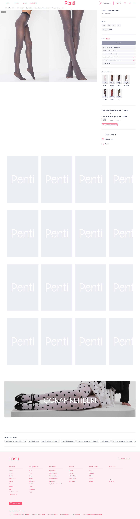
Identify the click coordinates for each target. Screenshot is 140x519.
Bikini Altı (31, 483)
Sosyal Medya (93, 466)
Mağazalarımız (52, 470)
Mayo (30, 473)
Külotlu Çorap (29, 7)
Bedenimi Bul (107, 30)
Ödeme (71, 470)
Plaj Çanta (31, 492)
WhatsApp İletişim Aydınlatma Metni (92, 514)
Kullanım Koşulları (65, 514)
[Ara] (101, 3)
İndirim (34, 3)
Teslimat (71, 473)
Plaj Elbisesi (32, 489)
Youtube (91, 478)
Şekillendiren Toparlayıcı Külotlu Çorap (15, 441)
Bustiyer (11, 481)
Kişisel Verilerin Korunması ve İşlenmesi (19, 514)
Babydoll (11, 486)
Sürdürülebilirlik (53, 473)
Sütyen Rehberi (13, 494)
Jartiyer (11, 473)
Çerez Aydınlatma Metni (38, 514)
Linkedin (91, 481)
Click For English (125, 458)
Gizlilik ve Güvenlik (52, 514)
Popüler (12, 466)
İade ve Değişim (73, 475)
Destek (71, 466)
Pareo (30, 475)
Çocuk (25, 3)
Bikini (30, 470)
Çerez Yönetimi (76, 514)
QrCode (113, 473)
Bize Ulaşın (72, 481)
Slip (10, 489)
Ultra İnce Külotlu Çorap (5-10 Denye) (122, 441)
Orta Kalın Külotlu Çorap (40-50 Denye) (87, 441)
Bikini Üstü (31, 481)
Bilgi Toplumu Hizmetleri (55, 483)
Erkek (16, 3)
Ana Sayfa (7, 7)
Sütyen (10, 470)
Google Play (112, 481)
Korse (10, 483)
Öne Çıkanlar (33, 466)
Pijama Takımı (12, 478)
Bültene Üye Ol (17, 503)
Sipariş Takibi (72, 478)
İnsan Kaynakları (53, 478)
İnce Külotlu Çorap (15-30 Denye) (50, 441)
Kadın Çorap (20, 7)
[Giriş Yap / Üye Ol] (130, 3)
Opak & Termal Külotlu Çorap (42, 7)
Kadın (8, 3)
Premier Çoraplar (105, 441)
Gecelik (11, 475)
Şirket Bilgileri (52, 481)
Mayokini (31, 478)
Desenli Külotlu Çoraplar (68, 441)
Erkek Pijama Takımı (14, 492)
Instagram (91, 470)
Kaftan (30, 486)
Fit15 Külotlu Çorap (34, 441)
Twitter (90, 475)
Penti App (112, 466)
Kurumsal (52, 466)
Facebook (91, 473)
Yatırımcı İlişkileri (53, 475)
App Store (111, 479)
